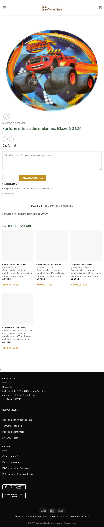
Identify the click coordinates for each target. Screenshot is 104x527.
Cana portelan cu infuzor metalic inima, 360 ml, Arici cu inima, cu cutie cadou (17, 273)
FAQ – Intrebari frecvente (16, 468)
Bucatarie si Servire (13, 123)
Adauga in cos (32, 177)
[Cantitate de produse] (9, 178)
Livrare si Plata (10, 437)
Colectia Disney (45, 188)
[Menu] (4, 7)
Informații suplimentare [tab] (58, 206)
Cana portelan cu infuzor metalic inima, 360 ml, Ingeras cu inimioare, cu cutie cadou (16, 336)
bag (12, 193)
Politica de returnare (13, 431)
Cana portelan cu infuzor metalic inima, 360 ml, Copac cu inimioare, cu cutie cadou (51, 273)
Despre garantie (11, 461)
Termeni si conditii (12, 425)
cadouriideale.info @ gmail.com (18, 394)
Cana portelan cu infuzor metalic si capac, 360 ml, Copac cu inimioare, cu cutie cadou (86, 273)
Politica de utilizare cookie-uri (18, 474)
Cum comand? (10, 456)
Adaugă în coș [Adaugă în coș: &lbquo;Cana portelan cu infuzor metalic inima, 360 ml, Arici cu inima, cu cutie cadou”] (11, 285)
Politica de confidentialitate (17, 419)
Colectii (33, 188)
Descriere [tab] (36, 206)
